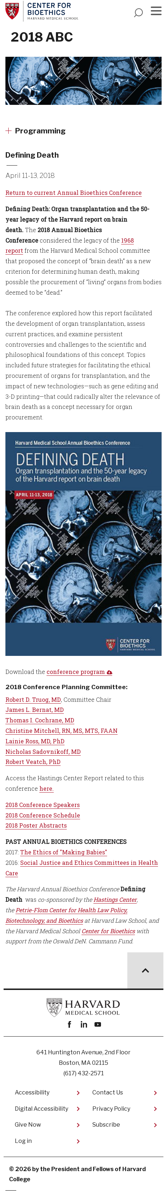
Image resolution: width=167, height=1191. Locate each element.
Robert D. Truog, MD (33, 699)
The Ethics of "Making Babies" (63, 852)
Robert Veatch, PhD (33, 761)
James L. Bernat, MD (34, 709)
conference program (76, 671)
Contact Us (107, 1092)
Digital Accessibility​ (41, 1108)
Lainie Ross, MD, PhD (35, 741)
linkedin (83, 1024)
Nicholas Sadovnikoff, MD (43, 751)
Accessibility (32, 1092)
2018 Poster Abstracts (36, 825)
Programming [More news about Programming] (40, 131)
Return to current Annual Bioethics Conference (73, 192)
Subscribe (106, 1124)
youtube (97, 1024)
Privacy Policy (111, 1108)
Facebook (69, 1024)
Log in (23, 1140)
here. (46, 788)
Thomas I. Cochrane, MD (39, 720)
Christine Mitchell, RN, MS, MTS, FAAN (61, 730)
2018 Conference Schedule (42, 815)
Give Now (28, 1124)
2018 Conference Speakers (42, 804)
